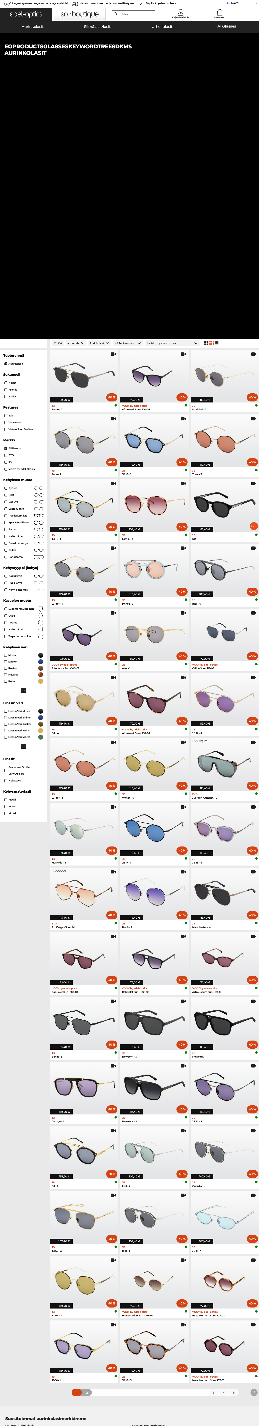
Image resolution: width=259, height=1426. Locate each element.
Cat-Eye (24, 245)
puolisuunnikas (24, 259)
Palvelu (92, 1323)
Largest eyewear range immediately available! (40, 3)
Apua (176, 1323)
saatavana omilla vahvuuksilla (17, 514)
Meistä (8, 1323)
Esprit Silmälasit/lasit (144, 1218)
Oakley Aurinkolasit (18, 1174)
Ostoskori (219, 17)
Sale (8, 159)
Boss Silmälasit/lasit (144, 1223)
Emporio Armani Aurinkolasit (25, 1188)
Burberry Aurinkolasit (146, 1179)
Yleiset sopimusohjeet (18, 1406)
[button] (26, 14)
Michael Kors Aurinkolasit (149, 1169)
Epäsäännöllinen (24, 266)
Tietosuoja (42, 1406)
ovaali (24, 359)
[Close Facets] (23, 87)
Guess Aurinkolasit (145, 1184)
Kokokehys (24, 320)
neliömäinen (24, 373)
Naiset (10, 126)
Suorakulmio (24, 252)
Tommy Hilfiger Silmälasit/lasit (151, 1228)
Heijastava (12, 524)
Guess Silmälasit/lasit (144, 1208)
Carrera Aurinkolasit (18, 1184)
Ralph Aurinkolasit (144, 1188)
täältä (71, 1276)
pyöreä (24, 232)
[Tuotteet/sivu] (128, 87)
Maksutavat (95, 1329)
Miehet (10, 133)
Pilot (24, 239)
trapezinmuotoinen (24, 380)
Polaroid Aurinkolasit (146, 1174)
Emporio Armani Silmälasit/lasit (27, 1228)
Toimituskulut (96, 1334)
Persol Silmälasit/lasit (144, 1213)
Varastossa (12, 166)
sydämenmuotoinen (24, 352)
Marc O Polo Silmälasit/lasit (23, 1218)
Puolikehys (24, 326)
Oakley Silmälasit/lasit (20, 1213)
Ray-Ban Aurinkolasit (19, 1169)
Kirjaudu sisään (180, 17)
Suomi (235, 2)
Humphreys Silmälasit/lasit (23, 1223)
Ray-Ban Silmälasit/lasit (21, 1208)
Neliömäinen (24, 280)
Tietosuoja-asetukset (17, 1329)
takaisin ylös (246, 1406)
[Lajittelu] (172, 87)
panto (24, 273)
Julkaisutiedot (60, 1406)
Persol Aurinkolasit (18, 1179)
